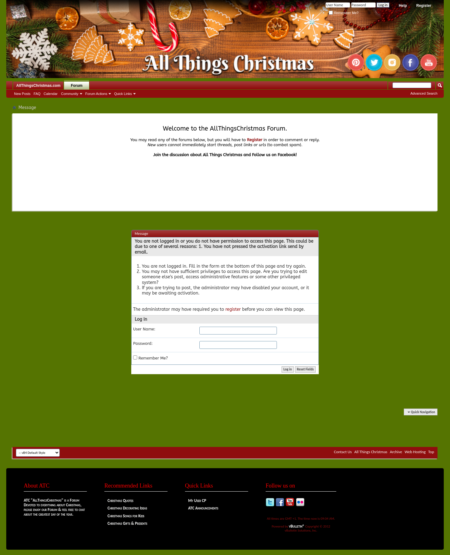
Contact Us (343, 451)
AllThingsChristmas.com (38, 85)
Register (423, 5)
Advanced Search (424, 93)
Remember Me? (343, 13)
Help (403, 5)
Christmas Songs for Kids (126, 515)
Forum (76, 85)
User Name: (144, 329)
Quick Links (123, 94)
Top (431, 451)
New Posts (22, 94)
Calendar (51, 94)
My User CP (197, 500)
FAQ (37, 94)
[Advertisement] (225, 428)
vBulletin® (297, 526)
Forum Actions (96, 94)
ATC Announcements (203, 508)
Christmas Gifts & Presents (127, 523)
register (233, 309)
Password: (143, 343)
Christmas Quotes (120, 500)
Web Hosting (415, 451)
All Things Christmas (371, 451)
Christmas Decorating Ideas (127, 508)
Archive (396, 451)
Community (69, 94)
